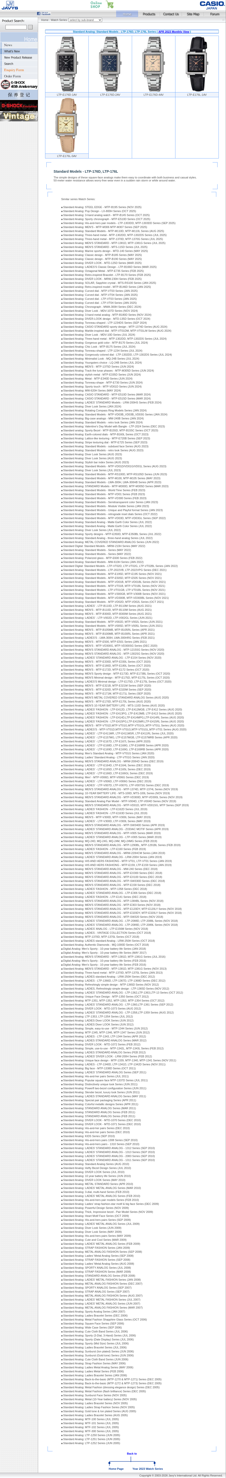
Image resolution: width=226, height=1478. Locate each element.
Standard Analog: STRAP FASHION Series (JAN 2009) (96, 1247)
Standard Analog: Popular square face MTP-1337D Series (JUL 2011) (105, 1080)
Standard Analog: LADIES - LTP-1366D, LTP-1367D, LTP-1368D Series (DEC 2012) (114, 980)
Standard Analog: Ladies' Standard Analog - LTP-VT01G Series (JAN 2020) (109, 757)
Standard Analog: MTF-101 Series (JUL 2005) (91, 1423)
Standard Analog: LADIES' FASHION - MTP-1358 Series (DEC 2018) (105, 888)
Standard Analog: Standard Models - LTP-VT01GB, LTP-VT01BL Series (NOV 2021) (114, 589)
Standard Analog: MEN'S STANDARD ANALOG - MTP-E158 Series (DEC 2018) (111, 884)
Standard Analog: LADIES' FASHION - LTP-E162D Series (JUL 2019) (105, 809)
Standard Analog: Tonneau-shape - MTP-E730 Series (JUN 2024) (103, 382)
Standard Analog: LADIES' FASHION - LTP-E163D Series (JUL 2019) (105, 813)
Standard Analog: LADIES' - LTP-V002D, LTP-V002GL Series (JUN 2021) (107, 617)
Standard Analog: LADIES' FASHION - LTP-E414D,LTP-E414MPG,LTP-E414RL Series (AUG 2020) (123, 717)
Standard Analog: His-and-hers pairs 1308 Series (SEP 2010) (100, 1140)
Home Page (116, 1468)
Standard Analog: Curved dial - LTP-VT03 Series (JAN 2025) (100, 298)
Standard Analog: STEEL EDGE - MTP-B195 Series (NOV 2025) (102, 207)
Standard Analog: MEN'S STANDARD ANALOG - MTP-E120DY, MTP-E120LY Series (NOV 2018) (122, 908)
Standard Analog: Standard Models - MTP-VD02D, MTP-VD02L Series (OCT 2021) (113, 601)
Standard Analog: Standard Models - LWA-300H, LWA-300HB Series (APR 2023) (112, 482)
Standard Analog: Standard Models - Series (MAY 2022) (97, 549)
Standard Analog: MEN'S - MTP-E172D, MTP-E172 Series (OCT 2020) (106, 669)
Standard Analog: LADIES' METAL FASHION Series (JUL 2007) (102, 1299)
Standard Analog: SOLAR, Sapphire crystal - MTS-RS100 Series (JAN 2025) (109, 282)
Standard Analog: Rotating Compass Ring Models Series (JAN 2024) (105, 410)
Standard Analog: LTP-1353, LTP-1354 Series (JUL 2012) (98, 1016)
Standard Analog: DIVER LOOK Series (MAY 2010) (94, 1179)
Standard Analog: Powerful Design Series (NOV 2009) (96, 1207)
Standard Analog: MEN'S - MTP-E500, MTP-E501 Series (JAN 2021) (105, 641)
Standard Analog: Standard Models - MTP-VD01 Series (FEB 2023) (104, 494)
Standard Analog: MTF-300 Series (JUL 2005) (91, 1431)
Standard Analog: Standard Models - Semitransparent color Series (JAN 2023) (110, 502)
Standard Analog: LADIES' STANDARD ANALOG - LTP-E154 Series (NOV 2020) (112, 657)
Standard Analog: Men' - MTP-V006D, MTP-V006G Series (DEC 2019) (106, 777)
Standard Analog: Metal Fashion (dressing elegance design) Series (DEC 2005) (111, 1387)
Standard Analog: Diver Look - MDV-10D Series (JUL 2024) (99, 334)
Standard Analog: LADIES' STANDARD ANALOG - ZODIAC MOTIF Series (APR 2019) (116, 829)
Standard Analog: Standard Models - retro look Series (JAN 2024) (103, 422)
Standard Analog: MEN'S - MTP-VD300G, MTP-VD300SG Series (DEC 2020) (110, 645)
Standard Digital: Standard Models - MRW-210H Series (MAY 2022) (104, 546)
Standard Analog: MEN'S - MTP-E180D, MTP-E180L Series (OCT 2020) (107, 665)
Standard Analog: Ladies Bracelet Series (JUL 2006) (95, 1347)
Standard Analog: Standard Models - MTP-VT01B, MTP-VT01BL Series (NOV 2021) (114, 585)
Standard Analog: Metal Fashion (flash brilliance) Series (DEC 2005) (104, 1391)
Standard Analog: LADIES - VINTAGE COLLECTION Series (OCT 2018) (107, 932)
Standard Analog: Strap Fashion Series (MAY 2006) (94, 1363)
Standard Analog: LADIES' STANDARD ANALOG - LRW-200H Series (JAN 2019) (112, 857)
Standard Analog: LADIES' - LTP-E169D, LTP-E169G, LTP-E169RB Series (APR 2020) (116, 749)
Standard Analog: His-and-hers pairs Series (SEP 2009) (97, 1219)
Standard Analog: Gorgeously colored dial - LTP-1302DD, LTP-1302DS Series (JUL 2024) (117, 354)
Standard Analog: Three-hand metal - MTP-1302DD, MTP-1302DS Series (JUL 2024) (115, 338)
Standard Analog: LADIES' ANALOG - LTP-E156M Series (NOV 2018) (105, 928)
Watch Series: (60, 19)
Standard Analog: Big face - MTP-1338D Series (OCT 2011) (99, 1068)
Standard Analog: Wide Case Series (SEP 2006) (92, 1327)
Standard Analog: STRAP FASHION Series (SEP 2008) (96, 1259)
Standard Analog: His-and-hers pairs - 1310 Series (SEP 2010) (101, 1144)
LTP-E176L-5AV (66, 156)
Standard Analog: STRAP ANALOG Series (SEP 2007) (96, 1291)
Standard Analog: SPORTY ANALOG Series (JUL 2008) (97, 1267)
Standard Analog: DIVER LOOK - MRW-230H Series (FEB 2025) (102, 278)
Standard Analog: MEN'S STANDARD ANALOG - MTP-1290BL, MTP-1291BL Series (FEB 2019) (122, 845)
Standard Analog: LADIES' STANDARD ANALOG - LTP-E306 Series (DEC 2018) (112, 892)
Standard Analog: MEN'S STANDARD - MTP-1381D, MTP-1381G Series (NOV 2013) (115, 968)
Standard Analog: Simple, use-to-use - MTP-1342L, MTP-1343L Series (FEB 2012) (113, 1048)
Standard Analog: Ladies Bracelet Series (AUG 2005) (95, 1415)
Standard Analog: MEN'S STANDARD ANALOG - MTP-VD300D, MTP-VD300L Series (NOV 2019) (123, 797)
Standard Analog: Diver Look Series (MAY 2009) (92, 1231)
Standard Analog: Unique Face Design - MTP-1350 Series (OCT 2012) (106, 996)
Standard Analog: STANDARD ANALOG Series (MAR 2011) (99, 1108)
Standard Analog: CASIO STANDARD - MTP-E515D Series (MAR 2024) (107, 398)
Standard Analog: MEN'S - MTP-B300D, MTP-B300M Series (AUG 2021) (107, 613)
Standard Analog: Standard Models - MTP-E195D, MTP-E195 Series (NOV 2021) (112, 573)
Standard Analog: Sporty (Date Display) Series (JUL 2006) (98, 1339)
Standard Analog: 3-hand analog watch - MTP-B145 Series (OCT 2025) (106, 215)
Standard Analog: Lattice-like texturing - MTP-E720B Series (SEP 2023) (106, 438)
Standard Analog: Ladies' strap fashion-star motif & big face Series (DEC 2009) (111, 1203)
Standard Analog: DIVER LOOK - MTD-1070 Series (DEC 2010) (102, 1120)
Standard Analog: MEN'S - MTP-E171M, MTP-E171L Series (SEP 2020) (107, 693)
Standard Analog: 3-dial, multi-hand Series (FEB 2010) (96, 1191)
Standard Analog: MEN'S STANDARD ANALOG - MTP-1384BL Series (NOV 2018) (113, 900)
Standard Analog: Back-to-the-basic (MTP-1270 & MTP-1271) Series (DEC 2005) (112, 1379)
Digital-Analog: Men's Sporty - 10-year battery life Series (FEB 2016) (104, 960)
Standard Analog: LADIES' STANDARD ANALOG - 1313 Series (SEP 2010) (109, 1152)
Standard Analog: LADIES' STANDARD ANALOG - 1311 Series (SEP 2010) (109, 1160)
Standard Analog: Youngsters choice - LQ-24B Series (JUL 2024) (102, 362)
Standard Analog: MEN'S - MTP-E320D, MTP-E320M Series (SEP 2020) (107, 689)
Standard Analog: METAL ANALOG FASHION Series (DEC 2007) (103, 1283)
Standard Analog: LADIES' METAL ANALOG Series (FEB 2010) (101, 1195)
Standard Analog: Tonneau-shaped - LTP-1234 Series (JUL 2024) (103, 350)
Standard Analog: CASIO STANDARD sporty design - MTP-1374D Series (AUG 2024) (115, 326)
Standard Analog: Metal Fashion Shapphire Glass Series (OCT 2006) (105, 1319)
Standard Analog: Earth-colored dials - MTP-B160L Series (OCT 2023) (106, 434)
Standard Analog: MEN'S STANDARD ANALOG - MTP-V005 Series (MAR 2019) (112, 833)
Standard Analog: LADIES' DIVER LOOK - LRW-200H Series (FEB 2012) (107, 1056)
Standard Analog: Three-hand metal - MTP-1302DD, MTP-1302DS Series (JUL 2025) (115, 234)
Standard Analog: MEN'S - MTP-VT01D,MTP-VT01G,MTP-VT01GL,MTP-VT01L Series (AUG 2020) (123, 725)
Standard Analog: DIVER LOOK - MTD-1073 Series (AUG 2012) (102, 1008)
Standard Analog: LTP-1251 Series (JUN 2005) (91, 1439)
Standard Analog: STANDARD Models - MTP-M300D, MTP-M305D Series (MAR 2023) (116, 486)
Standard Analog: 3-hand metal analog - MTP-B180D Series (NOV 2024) (107, 314)
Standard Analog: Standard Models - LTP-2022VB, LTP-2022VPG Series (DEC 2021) (115, 569)
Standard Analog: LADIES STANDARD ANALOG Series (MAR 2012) (105, 1040)
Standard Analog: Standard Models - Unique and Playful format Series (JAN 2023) (113, 510)
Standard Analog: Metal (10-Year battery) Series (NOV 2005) (100, 1399)
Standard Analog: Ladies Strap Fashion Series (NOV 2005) (99, 1407)
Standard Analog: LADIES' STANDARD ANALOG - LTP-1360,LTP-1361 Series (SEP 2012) (118, 1004)
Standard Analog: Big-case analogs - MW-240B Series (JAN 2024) (103, 418)
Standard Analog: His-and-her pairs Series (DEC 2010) (96, 1128)
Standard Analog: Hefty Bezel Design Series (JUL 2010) (97, 1168)
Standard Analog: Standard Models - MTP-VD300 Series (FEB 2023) (105, 498)
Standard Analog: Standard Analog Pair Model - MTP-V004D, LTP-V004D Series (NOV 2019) (119, 801)
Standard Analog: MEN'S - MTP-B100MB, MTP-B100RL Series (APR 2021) (109, 633)
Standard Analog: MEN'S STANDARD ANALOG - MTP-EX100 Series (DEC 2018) (112, 876)
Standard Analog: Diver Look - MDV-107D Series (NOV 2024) (100, 310)
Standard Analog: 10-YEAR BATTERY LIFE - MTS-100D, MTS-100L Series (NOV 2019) (116, 793)
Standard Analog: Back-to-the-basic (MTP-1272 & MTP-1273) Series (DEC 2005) (112, 1383)
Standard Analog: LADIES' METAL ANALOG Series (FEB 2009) (101, 1243)
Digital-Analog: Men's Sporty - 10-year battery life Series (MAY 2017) (105, 952)
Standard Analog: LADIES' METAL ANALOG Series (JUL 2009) (101, 1223)
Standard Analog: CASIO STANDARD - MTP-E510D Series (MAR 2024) (107, 394)
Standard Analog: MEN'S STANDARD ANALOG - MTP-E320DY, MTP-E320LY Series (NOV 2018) (122, 912)
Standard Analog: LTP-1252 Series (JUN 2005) (91, 1443)
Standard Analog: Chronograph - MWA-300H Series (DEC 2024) (102, 306)
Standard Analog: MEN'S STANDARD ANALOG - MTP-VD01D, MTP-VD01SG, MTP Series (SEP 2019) (126, 805)
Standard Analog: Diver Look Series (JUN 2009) (92, 1227)
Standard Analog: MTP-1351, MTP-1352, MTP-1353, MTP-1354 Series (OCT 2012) (113, 1000)
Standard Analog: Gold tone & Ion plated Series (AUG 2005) (99, 1411)
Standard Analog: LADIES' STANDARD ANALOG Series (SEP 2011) (105, 1072)
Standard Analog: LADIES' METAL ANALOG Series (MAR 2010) (102, 1187)
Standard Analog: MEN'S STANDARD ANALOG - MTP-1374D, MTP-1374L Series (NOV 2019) (120, 789)
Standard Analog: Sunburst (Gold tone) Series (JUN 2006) (98, 1355)
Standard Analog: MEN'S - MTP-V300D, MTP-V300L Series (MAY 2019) (107, 817)
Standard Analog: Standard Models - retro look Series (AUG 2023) (103, 450)
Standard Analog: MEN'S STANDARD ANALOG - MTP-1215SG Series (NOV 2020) (113, 649)
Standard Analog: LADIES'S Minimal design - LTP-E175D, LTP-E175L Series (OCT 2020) (117, 681)
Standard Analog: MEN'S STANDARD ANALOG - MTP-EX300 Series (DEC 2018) (112, 872)
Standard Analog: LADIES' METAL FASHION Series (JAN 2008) (102, 1279)
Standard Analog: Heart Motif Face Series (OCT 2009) (96, 1215)
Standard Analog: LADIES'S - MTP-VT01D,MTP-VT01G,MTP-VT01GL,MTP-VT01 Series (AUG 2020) (125, 729)
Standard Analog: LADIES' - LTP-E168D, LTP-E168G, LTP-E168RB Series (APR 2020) (116, 745)
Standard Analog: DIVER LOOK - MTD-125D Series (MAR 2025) (102, 262)
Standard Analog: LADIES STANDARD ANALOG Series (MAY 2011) (104, 1096)
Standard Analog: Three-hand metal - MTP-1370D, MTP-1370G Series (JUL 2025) (113, 238)
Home (44, 19)
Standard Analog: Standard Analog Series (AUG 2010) (96, 1164)
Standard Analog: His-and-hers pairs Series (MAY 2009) (97, 1235)
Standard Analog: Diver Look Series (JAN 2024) (92, 406)
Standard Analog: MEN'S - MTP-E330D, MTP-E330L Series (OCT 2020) (107, 661)
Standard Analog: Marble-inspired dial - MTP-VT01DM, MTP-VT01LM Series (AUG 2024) (117, 330)
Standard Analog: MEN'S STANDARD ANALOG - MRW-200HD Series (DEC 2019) (113, 761)
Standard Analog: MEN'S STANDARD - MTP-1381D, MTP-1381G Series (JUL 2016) (114, 956)
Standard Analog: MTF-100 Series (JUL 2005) (91, 1419)
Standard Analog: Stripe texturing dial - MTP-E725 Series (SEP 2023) (105, 442)
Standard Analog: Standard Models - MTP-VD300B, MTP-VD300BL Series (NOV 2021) (116, 597)
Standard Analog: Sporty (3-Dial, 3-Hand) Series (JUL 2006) (99, 1335)
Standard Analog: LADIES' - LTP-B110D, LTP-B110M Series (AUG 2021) (107, 605)
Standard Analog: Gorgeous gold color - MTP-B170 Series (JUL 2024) (105, 342)
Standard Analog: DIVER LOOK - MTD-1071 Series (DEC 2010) (102, 1124)
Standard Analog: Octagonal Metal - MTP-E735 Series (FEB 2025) (103, 270)
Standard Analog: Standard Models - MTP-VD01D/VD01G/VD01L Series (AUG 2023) (114, 466)
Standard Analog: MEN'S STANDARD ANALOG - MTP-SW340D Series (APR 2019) (114, 825)
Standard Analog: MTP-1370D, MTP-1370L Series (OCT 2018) (101, 936)
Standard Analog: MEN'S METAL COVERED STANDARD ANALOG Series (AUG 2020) (116, 697)
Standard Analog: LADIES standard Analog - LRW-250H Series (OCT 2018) (109, 940)
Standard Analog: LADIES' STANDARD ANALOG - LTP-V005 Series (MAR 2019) (112, 837)
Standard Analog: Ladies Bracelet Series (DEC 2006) (95, 1315)
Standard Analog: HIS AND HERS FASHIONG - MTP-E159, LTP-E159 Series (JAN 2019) (117, 864)
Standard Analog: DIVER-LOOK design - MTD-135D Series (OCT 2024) (107, 318)
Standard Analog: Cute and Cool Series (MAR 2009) (95, 1239)
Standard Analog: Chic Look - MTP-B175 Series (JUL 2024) (99, 346)
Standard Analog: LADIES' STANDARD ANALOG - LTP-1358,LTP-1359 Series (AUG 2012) (118, 1012)
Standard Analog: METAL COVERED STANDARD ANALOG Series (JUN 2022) (111, 542)
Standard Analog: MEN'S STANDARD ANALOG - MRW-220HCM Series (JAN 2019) (114, 853)
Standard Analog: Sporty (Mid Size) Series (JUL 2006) (96, 1343)
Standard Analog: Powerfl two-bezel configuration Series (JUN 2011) (105, 1088)
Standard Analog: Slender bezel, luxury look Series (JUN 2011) (101, 1092)
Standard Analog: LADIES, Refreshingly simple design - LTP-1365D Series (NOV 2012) (116, 988)
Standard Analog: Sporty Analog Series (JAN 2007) (94, 1311)
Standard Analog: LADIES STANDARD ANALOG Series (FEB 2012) (104, 1052)
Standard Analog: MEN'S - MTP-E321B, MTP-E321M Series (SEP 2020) (107, 685)
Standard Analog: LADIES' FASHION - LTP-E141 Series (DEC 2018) (105, 896)
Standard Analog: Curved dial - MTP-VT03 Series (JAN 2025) (100, 290)
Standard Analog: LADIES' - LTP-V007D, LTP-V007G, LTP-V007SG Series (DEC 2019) (116, 785)
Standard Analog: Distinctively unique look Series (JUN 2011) (100, 1084)
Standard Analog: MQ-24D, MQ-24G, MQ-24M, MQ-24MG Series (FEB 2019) (110, 841)
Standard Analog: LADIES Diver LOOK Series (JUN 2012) (98, 1020)
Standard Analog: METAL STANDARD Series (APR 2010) (98, 1183)
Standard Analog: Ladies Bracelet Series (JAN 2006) (95, 1375)
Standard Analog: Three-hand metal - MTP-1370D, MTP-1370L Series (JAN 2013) (113, 972)
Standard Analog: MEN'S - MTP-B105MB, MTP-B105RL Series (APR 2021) (109, 629)
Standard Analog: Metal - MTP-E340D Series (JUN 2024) (98, 378)
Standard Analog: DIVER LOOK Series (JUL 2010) (94, 1171)
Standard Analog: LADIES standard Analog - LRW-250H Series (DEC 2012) (109, 976)
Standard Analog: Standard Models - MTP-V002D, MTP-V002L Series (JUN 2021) (113, 621)
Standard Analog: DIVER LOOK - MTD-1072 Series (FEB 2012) (102, 1044)
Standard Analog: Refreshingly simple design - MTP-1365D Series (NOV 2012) (111, 984)
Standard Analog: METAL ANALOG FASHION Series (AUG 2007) (103, 1295)
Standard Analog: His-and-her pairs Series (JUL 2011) (96, 1076)
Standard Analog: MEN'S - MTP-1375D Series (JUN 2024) (98, 366)
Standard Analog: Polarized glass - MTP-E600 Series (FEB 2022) (103, 557)
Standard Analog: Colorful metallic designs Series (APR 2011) (100, 1104)
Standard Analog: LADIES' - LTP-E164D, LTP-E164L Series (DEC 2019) (107, 765)
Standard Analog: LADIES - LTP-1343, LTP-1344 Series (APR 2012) (104, 1036)
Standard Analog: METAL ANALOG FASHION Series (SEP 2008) (102, 1251)
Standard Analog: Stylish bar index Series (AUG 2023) (96, 462)
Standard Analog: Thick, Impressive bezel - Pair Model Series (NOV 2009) (108, 1211)
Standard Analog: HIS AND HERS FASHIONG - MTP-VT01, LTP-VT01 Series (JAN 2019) (117, 860)
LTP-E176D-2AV (110, 94)
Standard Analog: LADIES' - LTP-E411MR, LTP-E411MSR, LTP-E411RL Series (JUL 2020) (118, 733)
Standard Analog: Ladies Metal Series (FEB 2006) (93, 1371)
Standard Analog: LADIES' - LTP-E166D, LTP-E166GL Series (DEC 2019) (108, 773)
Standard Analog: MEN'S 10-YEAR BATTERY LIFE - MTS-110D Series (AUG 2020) (114, 705)
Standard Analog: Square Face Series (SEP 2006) (93, 1323)
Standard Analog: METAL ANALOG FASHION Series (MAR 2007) (103, 1307)
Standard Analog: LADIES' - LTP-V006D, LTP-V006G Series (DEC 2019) (107, 781)
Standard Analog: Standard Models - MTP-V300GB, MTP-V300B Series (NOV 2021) (114, 593)
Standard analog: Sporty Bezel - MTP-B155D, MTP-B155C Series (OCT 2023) (110, 430)
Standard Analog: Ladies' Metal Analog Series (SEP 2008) (98, 1255)
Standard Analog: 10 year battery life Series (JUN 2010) (97, 1175)
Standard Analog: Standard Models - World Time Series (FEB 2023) (104, 490)
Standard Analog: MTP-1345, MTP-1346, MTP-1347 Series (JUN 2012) (106, 1032)
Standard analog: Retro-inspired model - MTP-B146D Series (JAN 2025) (107, 286)
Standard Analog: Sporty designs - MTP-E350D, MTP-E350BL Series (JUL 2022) (112, 534)
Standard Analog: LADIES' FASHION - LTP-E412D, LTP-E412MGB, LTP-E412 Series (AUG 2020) (122, 709)
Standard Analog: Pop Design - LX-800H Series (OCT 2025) (99, 211)
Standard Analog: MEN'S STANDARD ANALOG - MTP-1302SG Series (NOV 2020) (113, 653)
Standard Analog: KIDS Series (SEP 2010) (89, 1136)
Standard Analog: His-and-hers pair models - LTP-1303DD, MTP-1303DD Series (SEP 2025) (119, 223)
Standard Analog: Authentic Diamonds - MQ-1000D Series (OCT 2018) (106, 944)
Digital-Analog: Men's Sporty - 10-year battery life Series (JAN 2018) (104, 948)
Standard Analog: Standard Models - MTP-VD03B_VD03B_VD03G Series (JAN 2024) (115, 414)
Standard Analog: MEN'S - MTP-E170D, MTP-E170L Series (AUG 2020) (107, 701)
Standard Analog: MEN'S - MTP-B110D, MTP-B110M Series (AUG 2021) (107, 609)
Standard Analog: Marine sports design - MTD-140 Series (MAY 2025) (105, 250)
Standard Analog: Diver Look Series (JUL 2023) (92, 470)
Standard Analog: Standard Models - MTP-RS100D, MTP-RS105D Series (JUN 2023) (115, 474)
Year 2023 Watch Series (147, 1468)
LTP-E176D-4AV (153, 94)
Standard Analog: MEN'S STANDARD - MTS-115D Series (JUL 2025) (105, 246)
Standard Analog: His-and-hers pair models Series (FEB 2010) (101, 1199)
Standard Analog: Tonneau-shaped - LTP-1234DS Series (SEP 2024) (105, 322)
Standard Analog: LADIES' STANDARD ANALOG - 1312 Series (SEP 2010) (109, 1148)
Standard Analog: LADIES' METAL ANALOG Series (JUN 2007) (101, 1303)
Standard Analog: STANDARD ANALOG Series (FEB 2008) (99, 1275)
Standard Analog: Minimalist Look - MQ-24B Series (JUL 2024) (101, 358)
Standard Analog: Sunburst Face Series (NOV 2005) (95, 1395)
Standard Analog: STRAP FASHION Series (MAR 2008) (97, 1271)
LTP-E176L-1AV (197, 94)
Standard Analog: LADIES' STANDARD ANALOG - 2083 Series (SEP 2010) (109, 1156)
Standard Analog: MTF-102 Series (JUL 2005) (91, 1427)
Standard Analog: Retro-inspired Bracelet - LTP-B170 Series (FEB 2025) (107, 274)
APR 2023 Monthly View (173, 31)
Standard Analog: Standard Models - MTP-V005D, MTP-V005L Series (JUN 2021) (113, 625)
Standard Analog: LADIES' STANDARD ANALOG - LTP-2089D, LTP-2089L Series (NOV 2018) (120, 924)
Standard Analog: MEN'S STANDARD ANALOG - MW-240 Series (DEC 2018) (110, 868)
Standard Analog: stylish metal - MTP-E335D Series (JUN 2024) (102, 374)
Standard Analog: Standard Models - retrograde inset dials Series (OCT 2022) (110, 514)
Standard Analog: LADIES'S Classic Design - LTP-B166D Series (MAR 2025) (110, 266)
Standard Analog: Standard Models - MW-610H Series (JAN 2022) (103, 561)
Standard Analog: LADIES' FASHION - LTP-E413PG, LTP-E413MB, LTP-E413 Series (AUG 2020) (122, 713)
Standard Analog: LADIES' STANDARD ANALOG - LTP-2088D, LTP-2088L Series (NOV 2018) (120, 920)
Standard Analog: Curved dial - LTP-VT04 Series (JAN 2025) (100, 302)
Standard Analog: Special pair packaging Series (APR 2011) (99, 1100)
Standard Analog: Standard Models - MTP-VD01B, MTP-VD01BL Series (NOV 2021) (114, 581)
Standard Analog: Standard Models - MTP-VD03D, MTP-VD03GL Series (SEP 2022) (114, 518)
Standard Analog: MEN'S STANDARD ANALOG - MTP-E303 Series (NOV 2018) (112, 904)
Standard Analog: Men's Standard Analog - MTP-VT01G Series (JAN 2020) (108, 753)
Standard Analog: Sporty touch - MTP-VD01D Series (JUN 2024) (102, 386)
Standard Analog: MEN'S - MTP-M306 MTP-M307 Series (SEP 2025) (105, 227)
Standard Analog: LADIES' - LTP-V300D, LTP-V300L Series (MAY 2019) (107, 821)
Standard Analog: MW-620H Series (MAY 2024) (92, 390)
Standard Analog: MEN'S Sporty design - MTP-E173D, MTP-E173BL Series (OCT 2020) (116, 673)
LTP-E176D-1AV (67, 94)
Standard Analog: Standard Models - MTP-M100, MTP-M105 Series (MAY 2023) (111, 478)
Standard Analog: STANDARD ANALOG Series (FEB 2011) (99, 1112)
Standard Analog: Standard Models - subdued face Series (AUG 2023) (106, 446)
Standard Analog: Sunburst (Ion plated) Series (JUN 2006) (98, 1351)
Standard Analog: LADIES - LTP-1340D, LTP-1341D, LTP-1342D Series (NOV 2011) (114, 1064)
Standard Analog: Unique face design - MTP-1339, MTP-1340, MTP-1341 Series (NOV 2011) (119, 1060)
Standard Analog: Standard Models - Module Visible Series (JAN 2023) (106, 506)
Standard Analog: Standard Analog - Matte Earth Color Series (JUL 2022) (107, 522)
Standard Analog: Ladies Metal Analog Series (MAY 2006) (98, 1367)
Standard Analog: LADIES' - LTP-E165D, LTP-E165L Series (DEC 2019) (107, 769)
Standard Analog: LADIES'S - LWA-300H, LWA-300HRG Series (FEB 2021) (109, 637)
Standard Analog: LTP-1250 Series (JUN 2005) (91, 1435)
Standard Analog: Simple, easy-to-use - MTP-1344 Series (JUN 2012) (105, 1028)
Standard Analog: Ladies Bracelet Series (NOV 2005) (95, 1403)
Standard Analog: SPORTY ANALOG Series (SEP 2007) (97, 1287)
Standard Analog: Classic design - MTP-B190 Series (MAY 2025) (102, 258)
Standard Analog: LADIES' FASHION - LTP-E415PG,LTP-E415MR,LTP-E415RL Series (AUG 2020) (123, 721)
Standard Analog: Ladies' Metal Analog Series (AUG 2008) (98, 1263)
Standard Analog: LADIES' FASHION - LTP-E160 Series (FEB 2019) (104, 849)
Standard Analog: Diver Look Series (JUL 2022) (92, 530)
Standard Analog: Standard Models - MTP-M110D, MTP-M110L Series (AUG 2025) (113, 231)
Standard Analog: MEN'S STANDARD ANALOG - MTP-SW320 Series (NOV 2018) (113, 916)
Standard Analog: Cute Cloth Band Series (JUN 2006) (96, 1359)
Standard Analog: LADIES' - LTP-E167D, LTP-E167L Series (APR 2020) (107, 741)
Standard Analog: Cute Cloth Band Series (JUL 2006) (95, 1331)
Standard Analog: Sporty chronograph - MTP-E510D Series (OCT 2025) (107, 219)
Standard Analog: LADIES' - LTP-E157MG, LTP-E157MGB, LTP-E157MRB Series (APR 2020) (120, 737)
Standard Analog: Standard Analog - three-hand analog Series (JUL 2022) (108, 538)
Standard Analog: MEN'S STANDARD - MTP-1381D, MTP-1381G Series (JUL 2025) (114, 242)
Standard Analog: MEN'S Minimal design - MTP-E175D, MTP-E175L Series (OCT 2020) (116, 677)
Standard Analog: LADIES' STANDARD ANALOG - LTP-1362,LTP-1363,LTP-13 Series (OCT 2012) (123, 992)
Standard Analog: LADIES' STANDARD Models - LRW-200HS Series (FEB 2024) (112, 402)
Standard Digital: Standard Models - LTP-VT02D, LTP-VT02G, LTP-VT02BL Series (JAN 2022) (120, 565)
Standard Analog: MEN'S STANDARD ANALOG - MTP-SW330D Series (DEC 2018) (114, 880)
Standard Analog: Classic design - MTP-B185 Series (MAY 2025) (102, 254)
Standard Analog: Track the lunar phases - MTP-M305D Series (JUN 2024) (108, 370)
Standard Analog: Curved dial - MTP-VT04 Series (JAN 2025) (100, 294)
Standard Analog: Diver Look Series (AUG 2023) (92, 454)
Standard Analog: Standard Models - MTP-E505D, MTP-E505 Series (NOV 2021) (112, 577)
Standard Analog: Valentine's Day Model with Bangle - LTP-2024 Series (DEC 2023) (114, 426)
